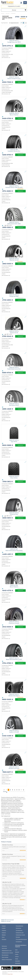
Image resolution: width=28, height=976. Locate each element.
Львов (16, 958)
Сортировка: (4, 22)
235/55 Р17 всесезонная (7, 920)
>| (23, 789)
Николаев (17, 960)
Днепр (16, 954)
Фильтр (14, 10)
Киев (16, 949)
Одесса (17, 956)
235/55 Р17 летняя (5, 921)
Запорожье (17, 963)
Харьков (17, 952)
